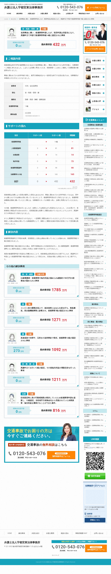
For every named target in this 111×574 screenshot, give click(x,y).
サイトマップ (55, 555)
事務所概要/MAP (81, 533)
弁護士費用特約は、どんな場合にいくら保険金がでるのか (93, 383)
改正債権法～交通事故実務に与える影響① (93, 431)
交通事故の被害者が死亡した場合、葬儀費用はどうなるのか (93, 344)
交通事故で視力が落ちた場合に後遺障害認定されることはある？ (93, 246)
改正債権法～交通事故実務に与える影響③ (93, 420)
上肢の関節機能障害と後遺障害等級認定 (93, 251)
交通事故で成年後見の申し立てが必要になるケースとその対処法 (93, 367)
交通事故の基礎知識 (95, 125)
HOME (9, 13)
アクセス (95, 109)
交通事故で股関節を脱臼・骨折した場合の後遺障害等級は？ (93, 298)
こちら (90, 447)
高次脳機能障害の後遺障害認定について (93, 362)
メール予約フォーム (97, 8)
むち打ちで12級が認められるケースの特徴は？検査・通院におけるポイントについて (93, 275)
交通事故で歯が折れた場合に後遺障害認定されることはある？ (93, 257)
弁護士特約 (96, 69)
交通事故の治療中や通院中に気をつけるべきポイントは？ (93, 151)
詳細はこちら (95, 520)
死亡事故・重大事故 (95, 322)
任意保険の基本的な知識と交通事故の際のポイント (93, 388)
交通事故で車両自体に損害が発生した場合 (93, 180)
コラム (95, 411)
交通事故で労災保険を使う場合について (93, 378)
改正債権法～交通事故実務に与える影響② (93, 426)
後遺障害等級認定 (95, 215)
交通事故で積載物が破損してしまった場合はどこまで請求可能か (93, 174)
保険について (95, 373)
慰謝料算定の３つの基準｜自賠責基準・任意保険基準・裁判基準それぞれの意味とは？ (93, 207)
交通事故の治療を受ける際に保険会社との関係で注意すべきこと (93, 190)
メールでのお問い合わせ (95, 49)
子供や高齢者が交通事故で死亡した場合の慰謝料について (93, 326)
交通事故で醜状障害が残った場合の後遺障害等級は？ (93, 282)
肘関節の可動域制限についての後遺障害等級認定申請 (93, 240)
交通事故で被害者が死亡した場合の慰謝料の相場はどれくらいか (93, 338)
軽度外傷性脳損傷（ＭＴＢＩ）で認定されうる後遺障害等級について (93, 263)
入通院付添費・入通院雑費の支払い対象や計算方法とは (93, 134)
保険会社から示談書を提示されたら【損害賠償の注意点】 (93, 169)
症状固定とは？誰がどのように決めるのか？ (93, 145)
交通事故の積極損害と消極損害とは (93, 140)
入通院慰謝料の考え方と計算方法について (93, 185)
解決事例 (19, 13)
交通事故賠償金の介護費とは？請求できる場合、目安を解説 (93, 163)
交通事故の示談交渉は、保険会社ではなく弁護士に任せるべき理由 (93, 196)
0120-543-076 (71, 7)
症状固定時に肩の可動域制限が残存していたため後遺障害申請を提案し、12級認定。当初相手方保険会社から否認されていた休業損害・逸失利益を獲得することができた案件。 (48, 400)
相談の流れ (57, 13)
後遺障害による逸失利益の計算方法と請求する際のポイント (93, 201)
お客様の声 (69, 13)
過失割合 (95, 304)
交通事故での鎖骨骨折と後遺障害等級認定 (93, 235)
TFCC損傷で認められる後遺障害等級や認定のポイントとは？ (93, 230)
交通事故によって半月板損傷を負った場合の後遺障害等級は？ (93, 287)
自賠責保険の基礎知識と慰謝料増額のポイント (93, 394)
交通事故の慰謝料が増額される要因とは (93, 129)
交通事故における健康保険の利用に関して (93, 405)
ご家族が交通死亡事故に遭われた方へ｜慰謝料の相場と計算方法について (93, 332)
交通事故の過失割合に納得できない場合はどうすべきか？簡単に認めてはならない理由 (93, 315)
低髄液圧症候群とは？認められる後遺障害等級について (93, 269)
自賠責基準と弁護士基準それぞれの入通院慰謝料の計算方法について (93, 157)
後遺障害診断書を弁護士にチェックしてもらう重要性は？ (93, 219)
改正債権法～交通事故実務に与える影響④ (93, 415)
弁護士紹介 (31, 13)
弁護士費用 (44, 13)
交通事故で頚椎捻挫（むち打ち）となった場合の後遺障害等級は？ (93, 293)
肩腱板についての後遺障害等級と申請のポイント (93, 224)
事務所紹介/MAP (84, 13)
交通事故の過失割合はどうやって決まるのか (93, 308)
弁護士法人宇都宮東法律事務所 (23, 7)
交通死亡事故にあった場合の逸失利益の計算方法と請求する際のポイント (93, 350)
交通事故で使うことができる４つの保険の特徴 (93, 399)
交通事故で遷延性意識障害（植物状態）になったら (93, 356)
